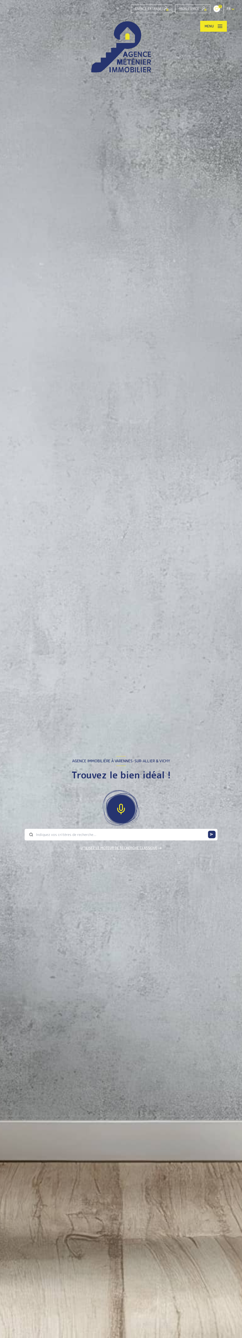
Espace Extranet (151, 8)
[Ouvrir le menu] (213, 26)
